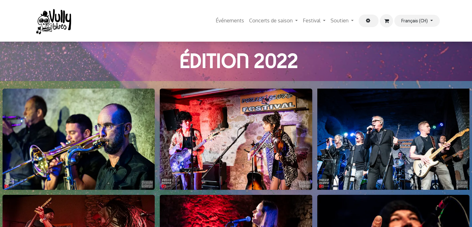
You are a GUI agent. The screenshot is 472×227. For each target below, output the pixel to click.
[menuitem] (230, 20)
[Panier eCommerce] (386, 20)
